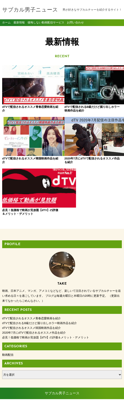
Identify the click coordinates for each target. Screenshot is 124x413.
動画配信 (7, 354)
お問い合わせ (75, 22)
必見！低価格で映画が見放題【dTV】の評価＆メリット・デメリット (45, 337)
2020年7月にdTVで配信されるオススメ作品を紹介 (34, 332)
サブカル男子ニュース (30, 10)
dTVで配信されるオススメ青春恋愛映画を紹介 (31, 318)
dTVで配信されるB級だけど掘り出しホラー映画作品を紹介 (39, 323)
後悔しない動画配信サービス (46, 22)
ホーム (6, 22)
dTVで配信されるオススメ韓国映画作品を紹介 (31, 327)
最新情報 (19, 22)
